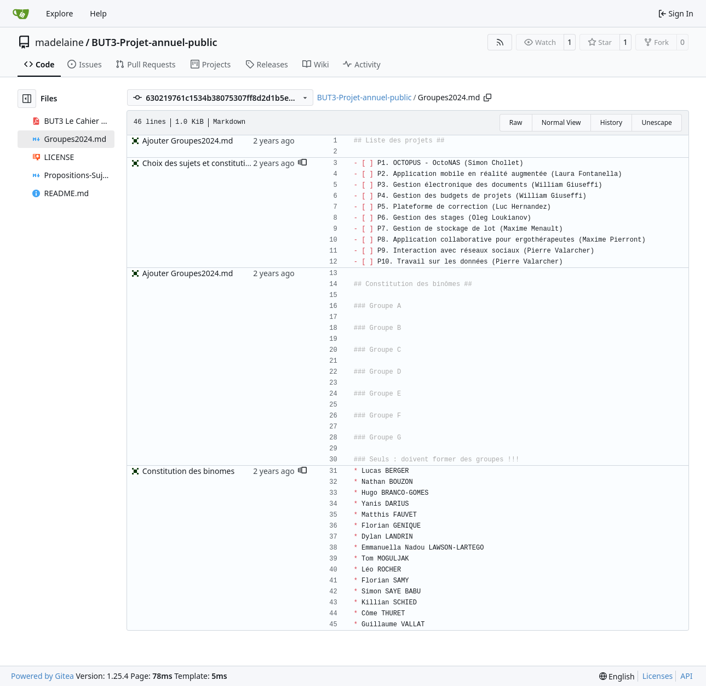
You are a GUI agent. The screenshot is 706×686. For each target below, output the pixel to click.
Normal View (561, 122)
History (611, 122)
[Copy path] (487, 97)
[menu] (617, 676)
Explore (59, 13)
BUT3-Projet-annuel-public (154, 42)
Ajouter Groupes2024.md (187, 140)
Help (98, 13)
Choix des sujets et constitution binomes (215, 163)
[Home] (20, 14)
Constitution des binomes (188, 471)
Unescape (656, 122)
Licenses (657, 676)
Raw (516, 122)
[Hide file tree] (27, 98)
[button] (302, 163)
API (686, 676)
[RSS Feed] (500, 42)
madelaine (59, 42)
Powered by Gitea (42, 676)
